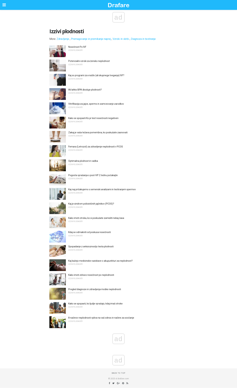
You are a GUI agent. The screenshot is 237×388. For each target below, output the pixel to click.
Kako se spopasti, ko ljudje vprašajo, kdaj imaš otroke (95, 303)
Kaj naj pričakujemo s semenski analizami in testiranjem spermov (102, 189)
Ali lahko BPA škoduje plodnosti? (85, 89)
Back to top (118, 373)
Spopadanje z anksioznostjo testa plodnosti (91, 246)
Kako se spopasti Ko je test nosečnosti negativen (93, 118)
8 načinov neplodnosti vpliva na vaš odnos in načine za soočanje (101, 317)
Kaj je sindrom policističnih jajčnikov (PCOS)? (91, 203)
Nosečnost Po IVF (77, 47)
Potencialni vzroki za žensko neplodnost (89, 61)
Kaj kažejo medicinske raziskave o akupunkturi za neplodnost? (100, 260)
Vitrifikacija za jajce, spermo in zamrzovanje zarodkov (96, 104)
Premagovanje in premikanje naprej (91, 38)
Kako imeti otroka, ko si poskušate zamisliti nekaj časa (96, 218)
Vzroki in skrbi (121, 38)
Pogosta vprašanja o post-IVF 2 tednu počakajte (93, 175)
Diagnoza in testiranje (143, 38)
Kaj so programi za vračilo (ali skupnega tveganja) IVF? (96, 75)
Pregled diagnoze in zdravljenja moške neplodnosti (94, 289)
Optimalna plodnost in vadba (83, 161)
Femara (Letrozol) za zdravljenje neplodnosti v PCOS (95, 146)
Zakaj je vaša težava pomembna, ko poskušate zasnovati (98, 132)
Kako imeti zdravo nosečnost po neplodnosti (91, 275)
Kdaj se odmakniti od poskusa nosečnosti (89, 232)
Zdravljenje (63, 38)
